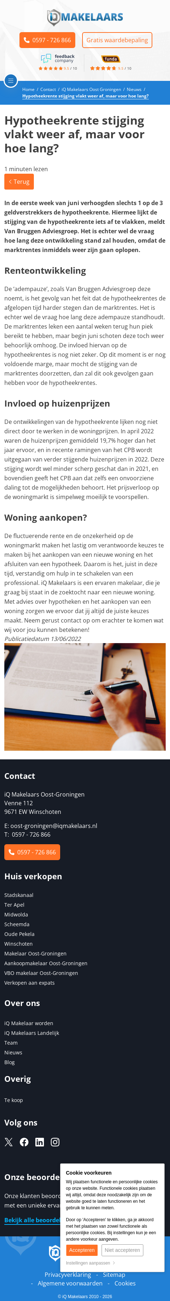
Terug (19, 182)
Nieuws (13, 1052)
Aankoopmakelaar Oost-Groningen (46, 963)
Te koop (13, 1100)
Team (11, 1042)
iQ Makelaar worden (28, 1023)
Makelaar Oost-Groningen (35, 953)
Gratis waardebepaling (117, 40)
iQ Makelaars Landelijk (31, 1032)
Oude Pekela (19, 934)
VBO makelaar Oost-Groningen (41, 973)
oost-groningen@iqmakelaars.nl (53, 826)
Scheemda (17, 924)
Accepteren (82, 1250)
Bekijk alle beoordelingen (40, 1220)
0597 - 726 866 (47, 40)
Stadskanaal (18, 895)
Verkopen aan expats (29, 982)
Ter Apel (14, 904)
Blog (9, 1062)
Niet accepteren (122, 1250)
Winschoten (18, 943)
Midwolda (16, 914)
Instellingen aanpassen (90, 1263)
